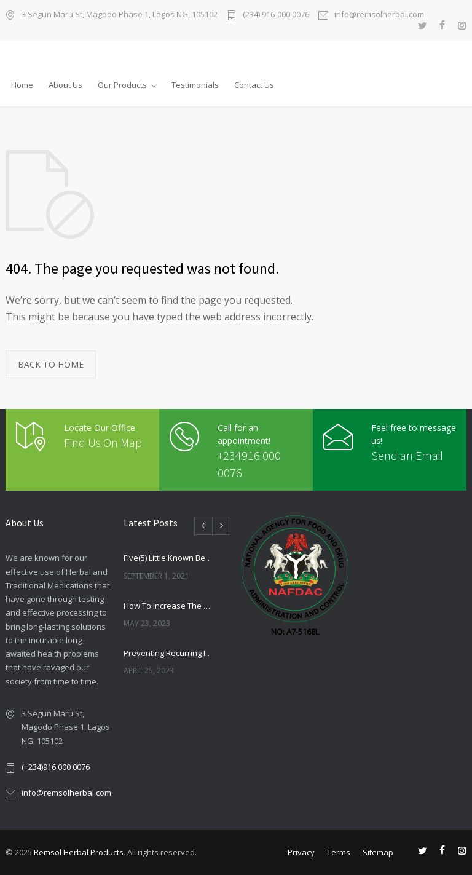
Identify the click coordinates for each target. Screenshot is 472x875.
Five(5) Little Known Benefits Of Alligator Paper (169, 557)
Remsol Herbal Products (79, 852)
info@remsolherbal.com (379, 15)
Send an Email (407, 455)
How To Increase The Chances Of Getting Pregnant (169, 605)
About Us (65, 84)
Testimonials (195, 84)
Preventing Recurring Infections (169, 653)
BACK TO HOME (51, 364)
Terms (338, 852)
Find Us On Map (103, 442)
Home (22, 84)
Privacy (301, 852)
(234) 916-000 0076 (276, 15)
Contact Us (254, 84)
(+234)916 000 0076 (56, 766)
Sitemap (378, 852)
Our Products (122, 84)
